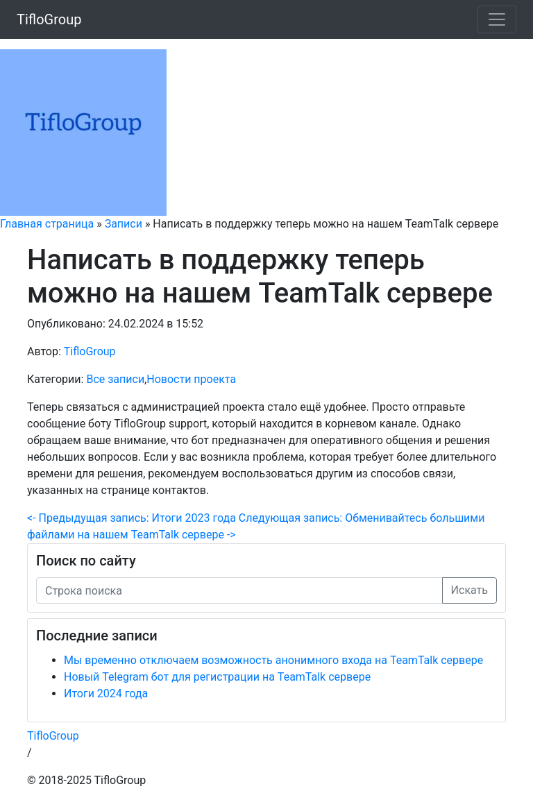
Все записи (115, 379)
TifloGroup (49, 19)
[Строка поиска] (239, 590)
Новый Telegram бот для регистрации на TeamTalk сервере (217, 676)
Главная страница (47, 223)
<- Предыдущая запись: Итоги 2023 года (131, 518)
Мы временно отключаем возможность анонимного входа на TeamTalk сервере (273, 660)
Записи (123, 223)
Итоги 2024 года (106, 693)
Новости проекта (191, 379)
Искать (469, 590)
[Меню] (496, 19)
